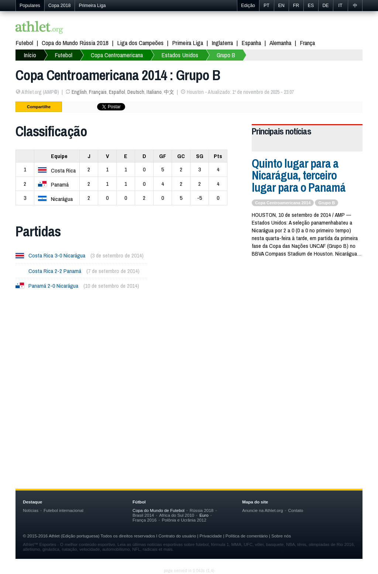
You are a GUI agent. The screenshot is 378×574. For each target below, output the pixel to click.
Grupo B (226, 55)
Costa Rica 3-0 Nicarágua (56, 255)
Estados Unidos (179, 55)
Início (30, 55)
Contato (295, 510)
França (307, 42)
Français (98, 92)
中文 (169, 92)
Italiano (154, 92)
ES (311, 5)
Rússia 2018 (202, 510)
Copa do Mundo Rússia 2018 (75, 42)
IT (340, 5)
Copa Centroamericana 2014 (282, 203)
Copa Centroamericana (117, 55)
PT (266, 5)
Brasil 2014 (143, 515)
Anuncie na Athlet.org (262, 510)
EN (281, 5)
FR (296, 5)
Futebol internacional (63, 510)
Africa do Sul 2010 (176, 515)
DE (325, 5)
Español (117, 92)
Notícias (30, 510)
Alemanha (280, 42)
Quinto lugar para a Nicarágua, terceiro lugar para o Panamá (299, 175)
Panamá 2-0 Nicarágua (53, 286)
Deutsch (135, 92)
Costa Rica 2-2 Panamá (54, 271)
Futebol (24, 42)
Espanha (251, 42)
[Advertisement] (189, 369)
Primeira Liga (92, 5)
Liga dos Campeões (140, 42)
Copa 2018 (59, 5)
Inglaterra (222, 42)
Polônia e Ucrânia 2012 (184, 519)
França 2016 (145, 519)
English (79, 92)
